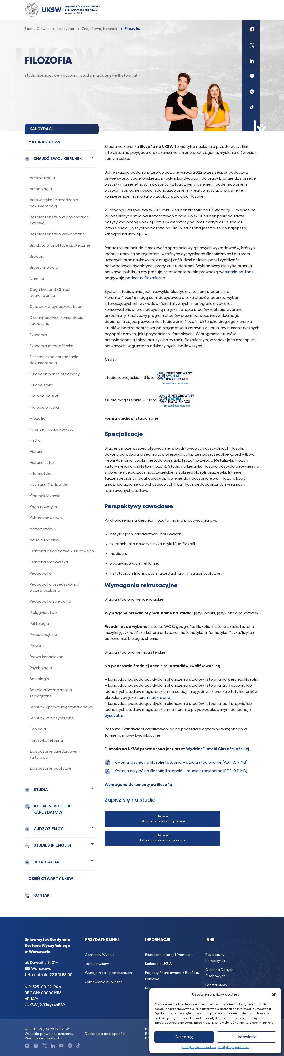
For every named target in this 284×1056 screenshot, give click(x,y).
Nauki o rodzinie (44, 540)
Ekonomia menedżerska (51, 346)
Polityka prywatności (233, 1047)
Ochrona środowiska (49, 562)
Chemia (37, 279)
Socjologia (39, 679)
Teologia (38, 729)
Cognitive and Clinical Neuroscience (50, 293)
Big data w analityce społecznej (60, 245)
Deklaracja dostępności (105, 1034)
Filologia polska (44, 396)
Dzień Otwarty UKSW (50, 879)
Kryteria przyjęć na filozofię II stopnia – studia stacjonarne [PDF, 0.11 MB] (176, 771)
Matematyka (41, 529)
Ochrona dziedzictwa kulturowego (62, 551)
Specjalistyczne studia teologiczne (51, 693)
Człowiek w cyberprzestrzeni (56, 307)
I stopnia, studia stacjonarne (162, 819)
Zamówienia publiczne (104, 982)
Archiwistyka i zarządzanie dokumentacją (54, 203)
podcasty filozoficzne (145, 278)
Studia (36, 790)
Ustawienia (247, 1037)
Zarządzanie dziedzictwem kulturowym (55, 755)
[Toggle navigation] (251, 9)
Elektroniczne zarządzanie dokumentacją (54, 360)
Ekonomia (38, 335)
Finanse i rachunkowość (52, 430)
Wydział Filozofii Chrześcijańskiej (217, 749)
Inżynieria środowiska (49, 485)
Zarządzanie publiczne (51, 769)
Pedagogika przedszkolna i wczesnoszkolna (54, 588)
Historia (37, 452)
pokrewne (161, 698)
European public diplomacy (55, 374)
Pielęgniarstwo (43, 613)
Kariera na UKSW (158, 964)
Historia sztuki (42, 463)
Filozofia (38, 419)
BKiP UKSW (33, 1029)
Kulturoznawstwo (46, 518)
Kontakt (38, 895)
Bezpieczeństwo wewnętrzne (57, 234)
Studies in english (48, 845)
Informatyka (41, 474)
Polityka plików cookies (199, 1047)
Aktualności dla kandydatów (47, 809)
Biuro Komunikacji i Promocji (168, 955)
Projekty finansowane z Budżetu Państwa (172, 976)
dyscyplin (113, 716)
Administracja (42, 178)
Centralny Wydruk (100, 955)
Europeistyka (41, 385)
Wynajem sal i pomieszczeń (108, 973)
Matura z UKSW (44, 142)
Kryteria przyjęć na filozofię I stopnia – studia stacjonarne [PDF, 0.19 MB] (176, 763)
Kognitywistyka (43, 507)
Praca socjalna (43, 635)
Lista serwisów (97, 964)
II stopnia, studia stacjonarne (162, 838)
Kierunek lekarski (45, 496)
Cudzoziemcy (44, 829)
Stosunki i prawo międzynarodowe (61, 707)
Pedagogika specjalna (50, 602)
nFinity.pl (52, 1038)
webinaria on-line (235, 272)
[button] (273, 994)
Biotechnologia (44, 268)
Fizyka (35, 441)
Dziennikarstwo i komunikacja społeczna (56, 321)
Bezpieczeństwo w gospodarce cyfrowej (59, 220)
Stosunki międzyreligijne (52, 718)
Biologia (37, 257)
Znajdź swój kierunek (53, 159)
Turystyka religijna (46, 741)
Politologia (39, 624)
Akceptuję (184, 1037)
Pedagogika (41, 574)
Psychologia (41, 668)
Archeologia (41, 189)
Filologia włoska (44, 407)
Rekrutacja (42, 862)
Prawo (35, 646)
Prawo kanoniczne (46, 657)
